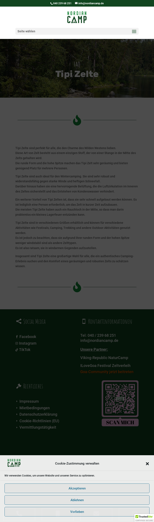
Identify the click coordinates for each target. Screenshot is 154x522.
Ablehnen (77, 500)
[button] (147, 464)
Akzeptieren (77, 488)
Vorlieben (77, 512)
